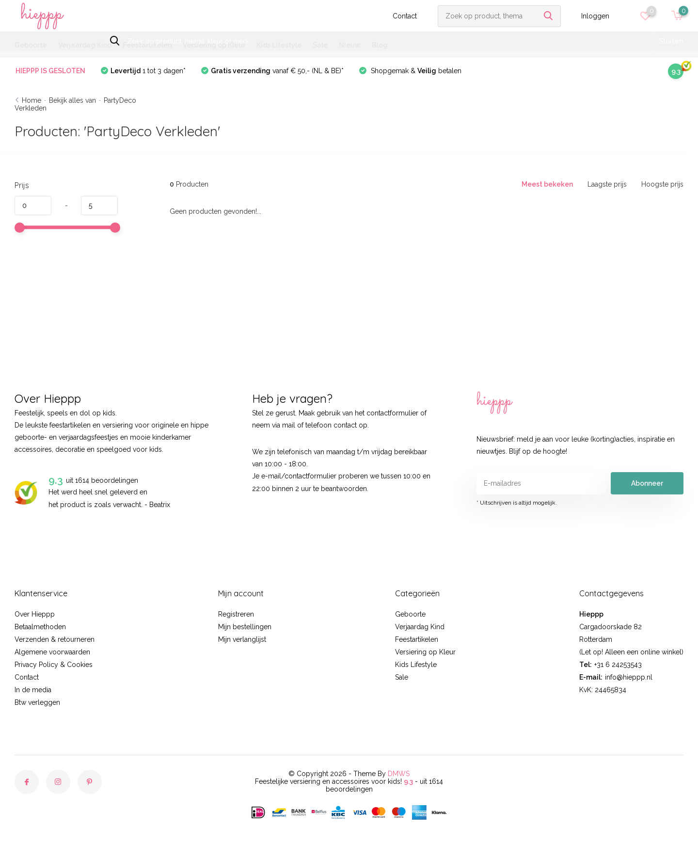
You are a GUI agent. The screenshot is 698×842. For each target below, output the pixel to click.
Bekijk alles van (72, 100)
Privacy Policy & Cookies (54, 664)
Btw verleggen (37, 702)
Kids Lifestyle (278, 45)
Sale (320, 45)
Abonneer (647, 483)
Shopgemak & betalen (415, 71)
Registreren (236, 614)
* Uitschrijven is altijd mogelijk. (516, 502)
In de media (33, 690)
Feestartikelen (147, 45)
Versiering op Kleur (214, 45)
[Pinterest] (90, 782)
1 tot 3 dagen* (148, 71)
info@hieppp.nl (628, 677)
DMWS (399, 774)
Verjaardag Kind (84, 45)
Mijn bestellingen (244, 627)
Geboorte (31, 45)
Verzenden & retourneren (55, 639)
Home (31, 100)
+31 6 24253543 (618, 664)
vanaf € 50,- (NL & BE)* (277, 71)
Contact (405, 16)
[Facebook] (27, 782)
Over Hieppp (35, 614)
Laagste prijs (607, 184)
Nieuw (350, 45)
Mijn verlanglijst (242, 639)
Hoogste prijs (662, 184)
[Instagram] (58, 782)
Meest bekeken (547, 184)
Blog (380, 45)
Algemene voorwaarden (52, 652)
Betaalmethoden (40, 627)
